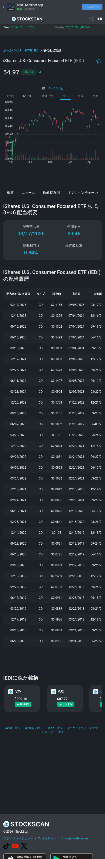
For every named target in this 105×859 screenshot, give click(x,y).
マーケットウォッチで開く (83, 727)
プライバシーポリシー (18, 838)
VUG (61, 691)
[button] (5, 18)
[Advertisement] (52, 175)
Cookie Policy (47, 838)
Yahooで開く (13, 727)
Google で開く (34, 727)
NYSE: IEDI (32, 50)
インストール (92, 6)
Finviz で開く (55, 727)
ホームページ (12, 50)
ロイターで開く (54, 731)
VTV (18, 691)
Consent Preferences (74, 838)
